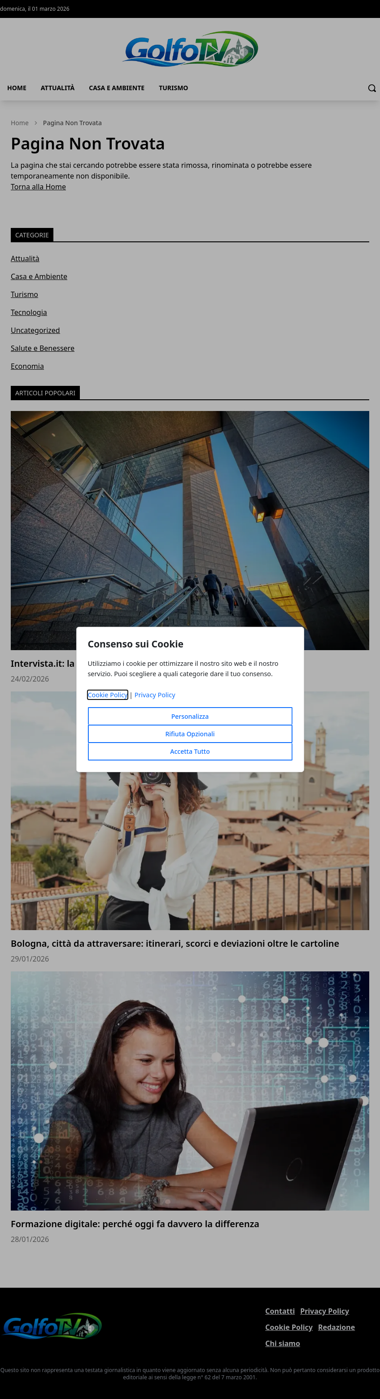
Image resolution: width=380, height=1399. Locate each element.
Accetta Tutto (190, 751)
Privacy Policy (155, 695)
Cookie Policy (107, 695)
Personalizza (190, 716)
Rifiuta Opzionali (189, 734)
